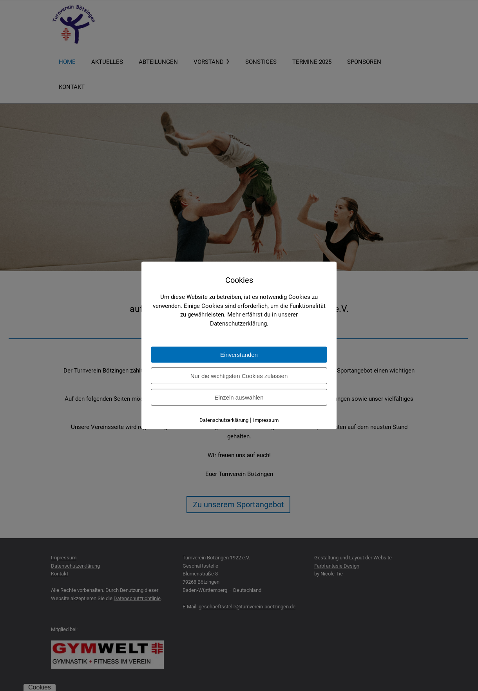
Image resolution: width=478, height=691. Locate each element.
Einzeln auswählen (238, 397)
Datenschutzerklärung (223, 420)
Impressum (266, 420)
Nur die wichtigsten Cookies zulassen (239, 376)
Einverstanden (239, 354)
